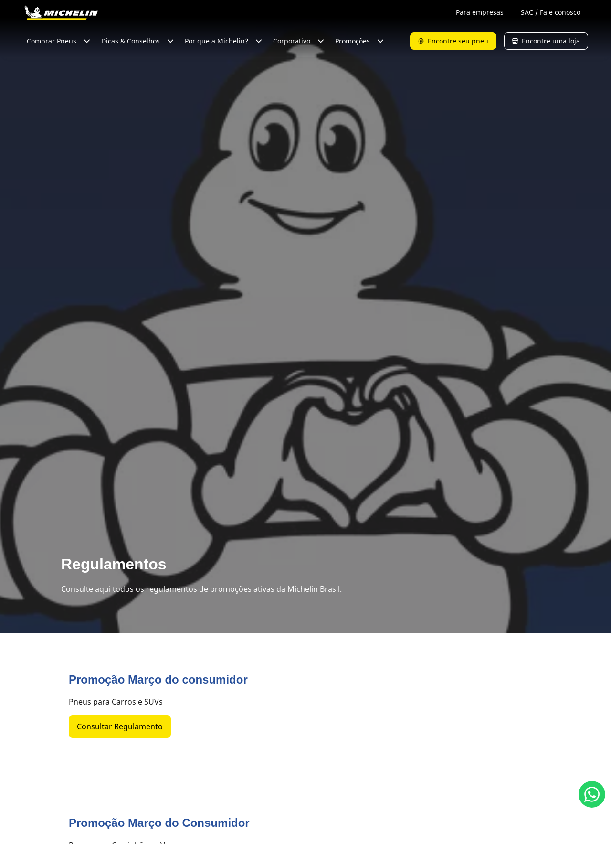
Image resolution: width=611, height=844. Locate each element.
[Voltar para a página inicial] (61, 12)
